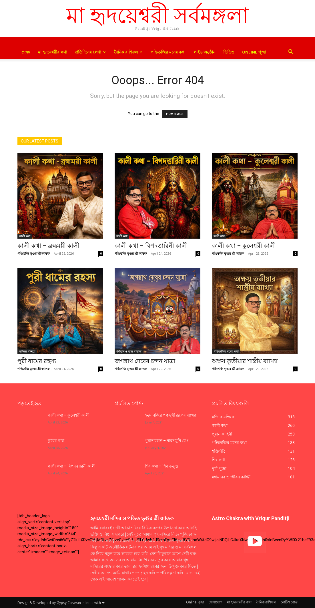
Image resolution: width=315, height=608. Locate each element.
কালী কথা (24, 236)
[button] (291, 52)
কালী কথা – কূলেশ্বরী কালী (244, 245)
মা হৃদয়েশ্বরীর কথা (52, 52)
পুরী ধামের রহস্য (36, 361)
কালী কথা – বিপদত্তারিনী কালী (151, 245)
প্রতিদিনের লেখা (90, 52)
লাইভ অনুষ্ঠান (204, 52)
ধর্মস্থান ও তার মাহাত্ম (128, 351)
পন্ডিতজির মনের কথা (168, 52)
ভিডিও (228, 52)
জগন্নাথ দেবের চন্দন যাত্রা (145, 361)
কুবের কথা (56, 440)
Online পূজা (254, 52)
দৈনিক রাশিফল (128, 52)
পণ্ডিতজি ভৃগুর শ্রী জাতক (33, 253)
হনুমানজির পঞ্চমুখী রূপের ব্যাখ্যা (170, 415)
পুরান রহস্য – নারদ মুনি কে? (167, 440)
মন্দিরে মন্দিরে (27, 351)
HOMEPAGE (174, 114)
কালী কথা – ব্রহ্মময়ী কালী (48, 245)
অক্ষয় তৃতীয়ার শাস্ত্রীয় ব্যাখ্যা (245, 361)
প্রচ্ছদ (25, 52)
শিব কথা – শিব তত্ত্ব (161, 466)
